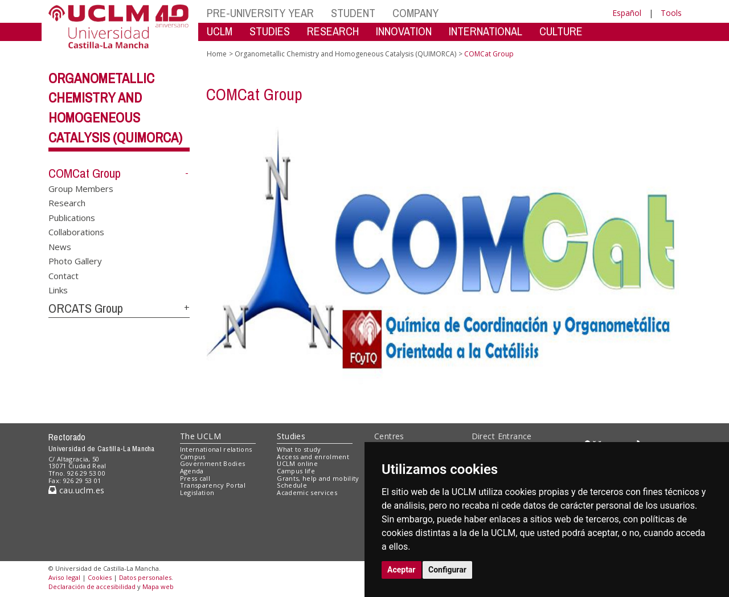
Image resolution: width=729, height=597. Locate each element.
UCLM (219, 31)
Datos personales (145, 577)
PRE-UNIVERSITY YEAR (260, 13)
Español (626, 12)
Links (58, 289)
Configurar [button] (447, 569)
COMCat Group (84, 173)
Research (66, 202)
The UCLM (200, 436)
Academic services (307, 492)
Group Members (80, 188)
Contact (63, 275)
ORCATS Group (85, 308)
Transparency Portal (212, 485)
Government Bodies (212, 463)
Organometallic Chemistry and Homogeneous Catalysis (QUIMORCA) (345, 54)
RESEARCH (333, 31)
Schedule (292, 485)
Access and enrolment (313, 456)
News (59, 246)
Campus (193, 456)
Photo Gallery (75, 261)
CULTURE (561, 31)
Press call (195, 478)
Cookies (100, 577)
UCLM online (297, 463)
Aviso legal (64, 577)
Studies (291, 436)
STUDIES (269, 31)
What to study (299, 449)
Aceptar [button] (401, 569)
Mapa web (158, 586)
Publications (71, 217)
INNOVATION (404, 31)
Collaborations (76, 232)
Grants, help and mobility (318, 478)
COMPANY (415, 13)
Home (217, 54)
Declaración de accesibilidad (92, 586)
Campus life (296, 471)
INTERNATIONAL (485, 31)
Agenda (192, 471)
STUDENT (353, 13)
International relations (216, 449)
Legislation (197, 492)
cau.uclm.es (76, 490)
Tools (671, 12)
